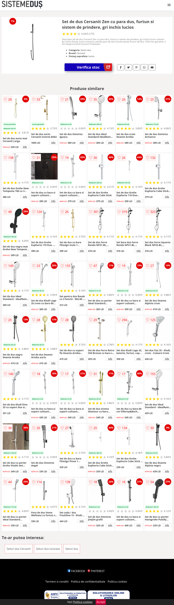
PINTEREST (96, 571)
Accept (101, 602)
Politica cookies (117, 581)
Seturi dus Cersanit (19, 549)
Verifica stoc (94, 67)
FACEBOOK (76, 571)
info (25, 146)
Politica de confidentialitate (88, 581)
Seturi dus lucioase (48, 549)
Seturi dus (71, 549)
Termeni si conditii (57, 581)
